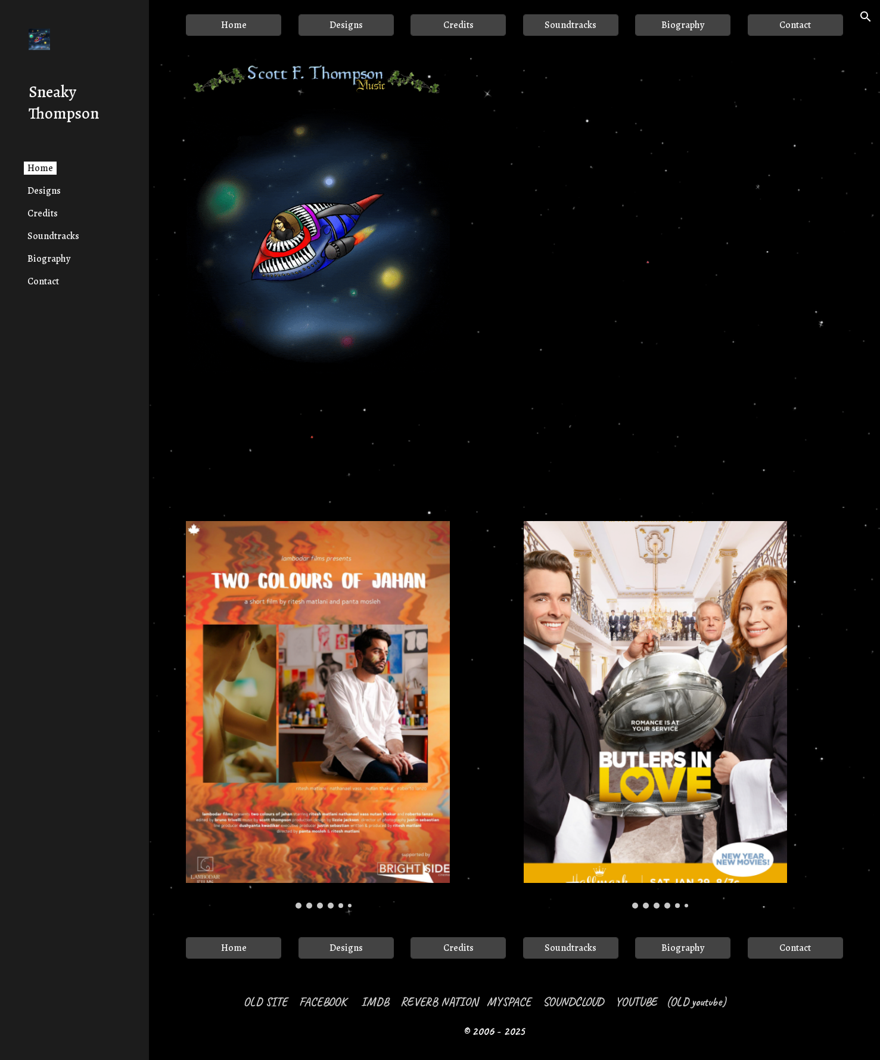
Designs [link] (44, 190)
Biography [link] (48, 258)
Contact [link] (43, 281)
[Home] (233, 25)
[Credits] (458, 25)
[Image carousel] (318, 714)
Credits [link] (42, 213)
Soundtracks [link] (53, 236)
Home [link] (40, 168)
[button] (865, 16)
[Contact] (795, 25)
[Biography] (683, 25)
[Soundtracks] (571, 25)
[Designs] (346, 25)
